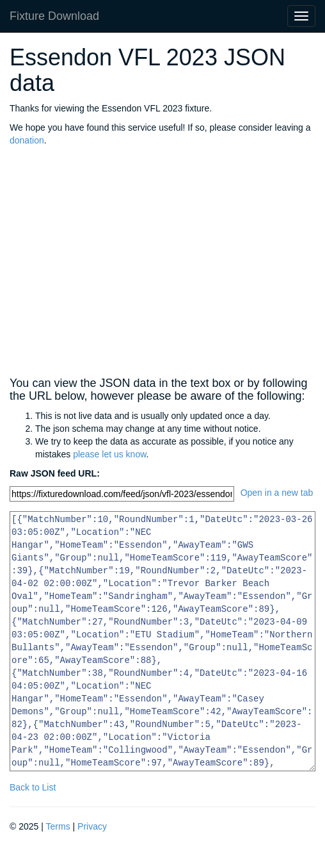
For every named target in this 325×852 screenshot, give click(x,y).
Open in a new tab (277, 492)
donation (27, 140)
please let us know (109, 454)
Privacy (92, 826)
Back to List (33, 787)
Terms (58, 826)
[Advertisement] (162, 262)
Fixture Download (54, 16)
